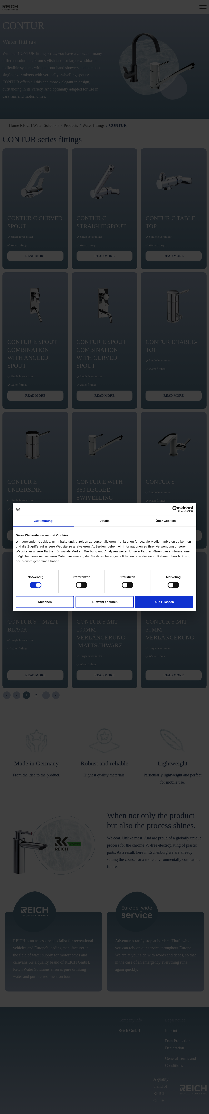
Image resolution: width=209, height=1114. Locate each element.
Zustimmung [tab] (43, 520)
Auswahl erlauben (104, 602)
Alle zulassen (164, 602)
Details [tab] (104, 520)
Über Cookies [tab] (166, 520)
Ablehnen (45, 602)
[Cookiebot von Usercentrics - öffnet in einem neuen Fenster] (175, 509)
